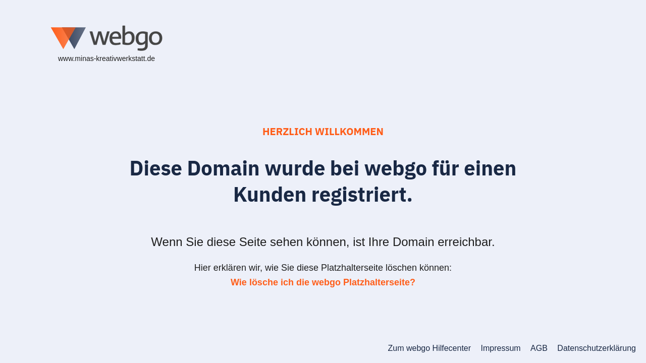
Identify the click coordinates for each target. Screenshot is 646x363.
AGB (539, 348)
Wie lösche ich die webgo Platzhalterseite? (323, 282)
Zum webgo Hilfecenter (429, 348)
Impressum (501, 348)
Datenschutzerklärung (596, 348)
